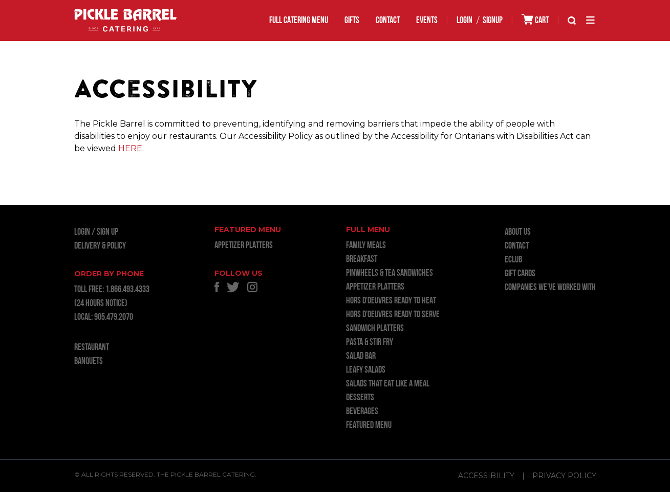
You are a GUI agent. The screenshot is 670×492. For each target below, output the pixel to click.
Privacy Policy (564, 475)
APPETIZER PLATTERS (243, 246)
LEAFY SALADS (365, 370)
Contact (388, 21)
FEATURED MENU (369, 425)
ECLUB (513, 260)
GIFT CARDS (520, 274)
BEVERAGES (362, 412)
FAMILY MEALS (366, 246)
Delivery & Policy (100, 246)
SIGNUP (493, 21)
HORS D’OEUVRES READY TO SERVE (393, 315)
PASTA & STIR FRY (369, 342)
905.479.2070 (113, 317)
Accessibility (486, 475)
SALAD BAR (361, 356)
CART (535, 19)
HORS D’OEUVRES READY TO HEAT (391, 301)
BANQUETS (88, 361)
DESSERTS (360, 398)
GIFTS (351, 21)
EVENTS (427, 21)
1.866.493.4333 (127, 290)
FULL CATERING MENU (298, 21)
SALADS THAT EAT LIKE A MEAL (387, 384)
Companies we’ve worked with (550, 288)
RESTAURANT (91, 348)
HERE (130, 148)
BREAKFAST (361, 259)
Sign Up (107, 232)
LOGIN (464, 21)
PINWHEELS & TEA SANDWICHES (389, 273)
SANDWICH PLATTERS (375, 329)
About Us (518, 232)
